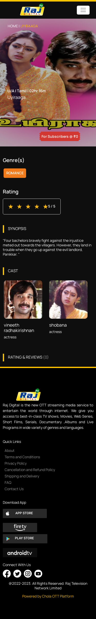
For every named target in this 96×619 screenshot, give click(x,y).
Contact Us (14, 488)
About (10, 450)
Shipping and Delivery (22, 476)
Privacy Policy (16, 463)
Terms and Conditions (22, 456)
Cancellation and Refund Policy (30, 469)
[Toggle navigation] (83, 10)
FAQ (8, 482)
